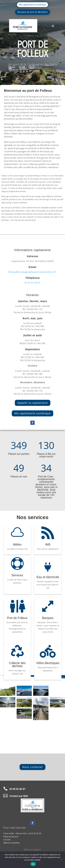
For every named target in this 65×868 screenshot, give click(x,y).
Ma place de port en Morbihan (32, 12)
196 (17, 833)
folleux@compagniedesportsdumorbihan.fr (32, 271)
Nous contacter (32, 767)
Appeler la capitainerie (32, 403)
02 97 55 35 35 (35, 833)
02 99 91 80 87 (32, 282)
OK (33, 864)
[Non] (61, 859)
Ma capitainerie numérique (32, 4)
